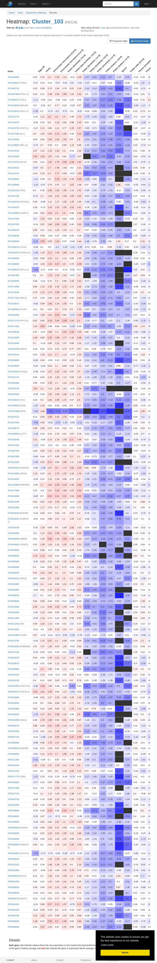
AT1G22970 (13, 173)
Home (11, 12)
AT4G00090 (13, 567)
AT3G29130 (13, 527)
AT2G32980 (13, 383)
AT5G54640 (13, 876)
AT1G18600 (13, 145)
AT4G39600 (13, 714)
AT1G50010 (13, 247)
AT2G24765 (13, 349)
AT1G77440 (13, 298)
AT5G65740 (13, 915)
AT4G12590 (13, 629)
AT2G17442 (13, 326)
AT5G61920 (13, 910)
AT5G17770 (13, 776)
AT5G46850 (13, 833)
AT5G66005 (13, 927)
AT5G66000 (13, 921)
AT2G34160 (13, 394)
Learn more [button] (107, 944)
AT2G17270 (13, 320)
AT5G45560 (13, 822)
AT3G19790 (13, 502)
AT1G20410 (13, 167)
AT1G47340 (13, 218)
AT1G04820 (13, 83)
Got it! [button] (125, 952)
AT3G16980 (13, 485)
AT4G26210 (13, 657)
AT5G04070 (13, 725)
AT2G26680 (13, 360)
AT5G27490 (13, 788)
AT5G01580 (13, 720)
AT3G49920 (13, 544)
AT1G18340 (13, 139)
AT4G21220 (13, 652)
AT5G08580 (13, 742)
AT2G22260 (13, 337)
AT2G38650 (13, 434)
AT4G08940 (13, 601)
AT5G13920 (13, 765)
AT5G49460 (13, 853)
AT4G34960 (13, 697)
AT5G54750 (13, 881)
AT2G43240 (13, 439)
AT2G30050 (13, 366)
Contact (59, 960)
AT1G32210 (13, 201)
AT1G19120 (13, 151)
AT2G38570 (13, 428)
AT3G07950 (13, 456)
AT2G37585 (13, 422)
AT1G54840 (13, 264)
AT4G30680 (13, 669)
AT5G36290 (13, 805)
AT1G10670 (13, 111)
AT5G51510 (13, 864)
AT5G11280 (13, 759)
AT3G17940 (13, 490)
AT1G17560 (13, 134)
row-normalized (43, 27)
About (34, 960)
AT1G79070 (13, 303)
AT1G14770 (13, 117)
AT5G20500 (13, 782)
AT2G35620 (13, 405)
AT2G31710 (13, 377)
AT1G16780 (13, 128)
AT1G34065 (13, 213)
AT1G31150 (13, 196)
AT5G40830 (13, 816)
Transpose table (118, 41)
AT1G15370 (13, 122)
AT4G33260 (13, 686)
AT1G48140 (13, 230)
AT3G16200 (13, 479)
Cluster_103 (47, 21)
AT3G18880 (13, 496)
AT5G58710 (13, 898)
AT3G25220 (13, 519)
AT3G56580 (13, 550)
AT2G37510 (13, 417)
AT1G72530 (13, 292)
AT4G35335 (13, 703)
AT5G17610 (13, 771)
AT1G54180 (13, 252)
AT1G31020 (13, 190)
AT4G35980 (13, 708)
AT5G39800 (13, 810)
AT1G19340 (13, 156)
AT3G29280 (13, 533)
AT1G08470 (13, 100)
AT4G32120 (13, 674)
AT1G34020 (13, 207)
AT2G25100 (13, 354)
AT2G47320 (13, 445)
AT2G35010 (13, 400)
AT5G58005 (13, 887)
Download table (140, 41)
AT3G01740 (13, 451)
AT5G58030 (13, 893)
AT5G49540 (13, 859)
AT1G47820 (13, 224)
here (103, 27)
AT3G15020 (13, 468)
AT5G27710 (13, 793)
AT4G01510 (13, 578)
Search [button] (46, 4)
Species (22, 4)
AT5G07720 (13, 737)
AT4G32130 (13, 680)
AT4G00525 (13, 573)
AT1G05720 (13, 88)
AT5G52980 (13, 870)
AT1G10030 (13, 105)
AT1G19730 (13, 162)
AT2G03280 (13, 315)
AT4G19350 (13, 646)
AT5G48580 (13, 844)
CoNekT (10, 960)
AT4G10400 (13, 607)
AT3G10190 (13, 462)
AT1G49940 (13, 241)
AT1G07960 (13, 94)
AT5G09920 (13, 748)
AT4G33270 (13, 691)
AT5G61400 (13, 904)
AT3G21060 (13, 507)
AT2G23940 (13, 343)
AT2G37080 (13, 411)
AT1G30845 (13, 179)
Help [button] (147, 4)
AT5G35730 (13, 799)
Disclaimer (86, 960)
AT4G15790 (13, 641)
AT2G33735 (13, 388)
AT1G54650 (13, 258)
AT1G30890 (13, 184)
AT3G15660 (13, 473)
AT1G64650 (13, 281)
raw (31, 27)
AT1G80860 (13, 309)
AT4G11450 (13, 618)
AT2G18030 (13, 332)
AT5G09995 (13, 754)
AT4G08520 (13, 595)
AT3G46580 (13, 539)
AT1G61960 (13, 275)
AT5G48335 (13, 839)
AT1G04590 (13, 77)
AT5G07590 (13, 731)
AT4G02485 (13, 584)
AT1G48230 (13, 235)
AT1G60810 (13, 269)
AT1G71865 (13, 286)
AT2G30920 (13, 371)
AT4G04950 (13, 590)
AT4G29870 (13, 663)
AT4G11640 (13, 624)
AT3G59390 (13, 561)
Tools (20, 12)
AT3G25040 (13, 513)
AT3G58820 (13, 556)
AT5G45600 (13, 827)
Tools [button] (34, 4)
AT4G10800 (13, 612)
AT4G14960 (13, 635)
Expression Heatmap (36, 12)
